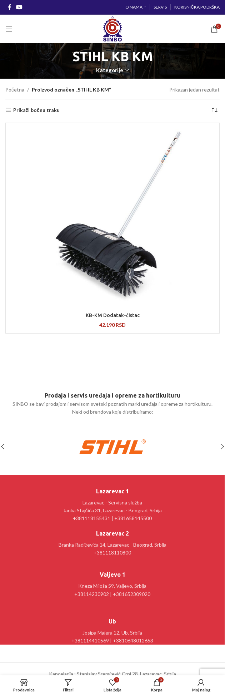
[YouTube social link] (19, 7)
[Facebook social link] (9, 7)
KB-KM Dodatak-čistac (113, 315)
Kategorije (109, 70)
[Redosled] (214, 110)
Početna (14, 90)
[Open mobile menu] (9, 29)
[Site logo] (112, 28)
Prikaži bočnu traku (36, 110)
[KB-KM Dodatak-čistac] (113, 217)
